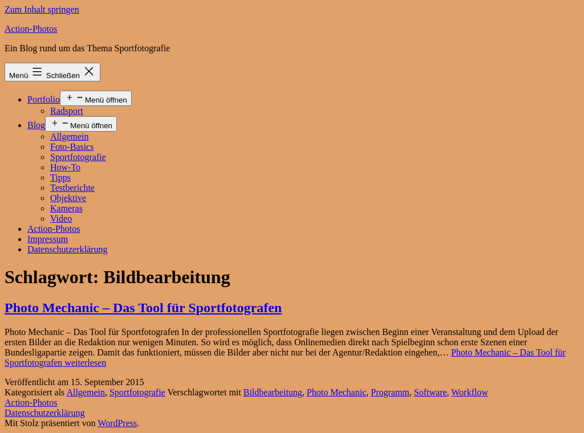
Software (430, 392)
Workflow (469, 392)
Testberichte (72, 188)
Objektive (68, 198)
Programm (390, 392)
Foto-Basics (72, 147)
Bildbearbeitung (273, 392)
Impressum (47, 239)
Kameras (66, 208)
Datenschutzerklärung (67, 249)
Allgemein (69, 136)
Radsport (66, 111)
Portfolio (43, 99)
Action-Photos (31, 29)
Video (61, 218)
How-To (65, 167)
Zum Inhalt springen (42, 9)
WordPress (117, 423)
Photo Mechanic (336, 392)
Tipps (60, 177)
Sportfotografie (78, 157)
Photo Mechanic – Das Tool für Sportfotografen (143, 307)
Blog (36, 125)
